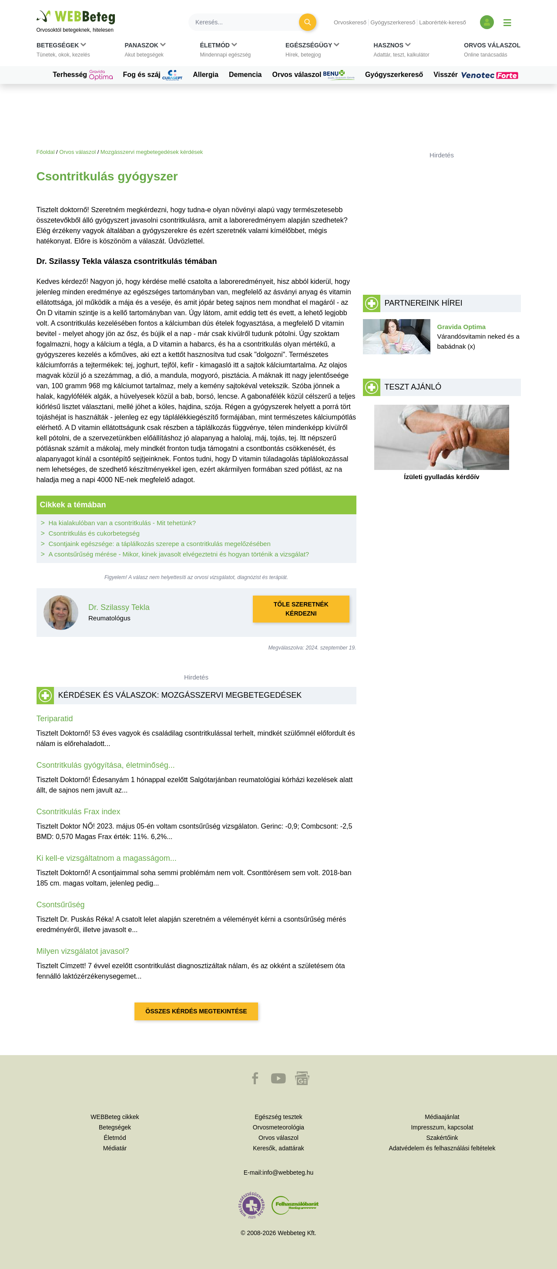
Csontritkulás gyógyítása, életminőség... (106, 765)
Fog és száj (153, 75)
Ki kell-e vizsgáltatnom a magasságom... (107, 858)
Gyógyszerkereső (392, 22)
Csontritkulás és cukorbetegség (94, 533)
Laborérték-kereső (442, 22)
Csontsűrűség (61, 904)
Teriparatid (55, 718)
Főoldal (46, 152)
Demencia (245, 74)
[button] (63, 52)
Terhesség (82, 75)
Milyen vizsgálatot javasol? (83, 951)
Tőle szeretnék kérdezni (301, 609)
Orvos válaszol (313, 75)
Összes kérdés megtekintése (196, 1011)
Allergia (205, 74)
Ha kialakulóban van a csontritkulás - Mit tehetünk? (122, 522)
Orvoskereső (350, 22)
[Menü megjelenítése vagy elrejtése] (507, 22)
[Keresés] (248, 22)
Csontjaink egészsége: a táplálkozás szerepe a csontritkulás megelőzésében (160, 543)
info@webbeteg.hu (287, 1172)
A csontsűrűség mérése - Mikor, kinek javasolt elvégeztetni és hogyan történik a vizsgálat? (179, 554)
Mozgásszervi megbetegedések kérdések (152, 152)
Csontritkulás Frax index (79, 811)
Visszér (476, 75)
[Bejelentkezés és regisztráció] (487, 22)
